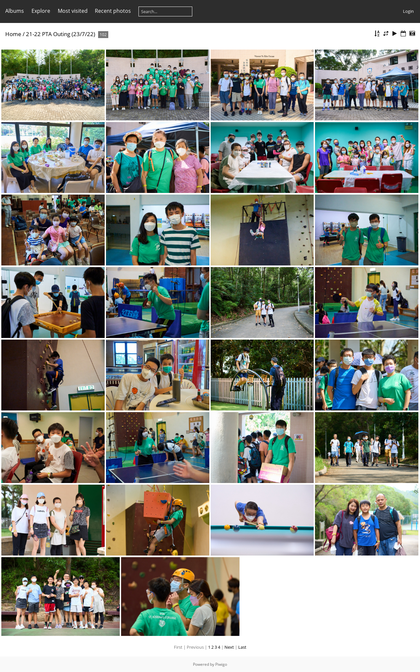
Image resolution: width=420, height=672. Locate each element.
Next (229, 647)
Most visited (73, 10)
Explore (41, 10)
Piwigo (221, 664)
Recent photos (113, 10)
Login (408, 11)
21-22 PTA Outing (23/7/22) (60, 34)
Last (242, 647)
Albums (14, 10)
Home (13, 34)
